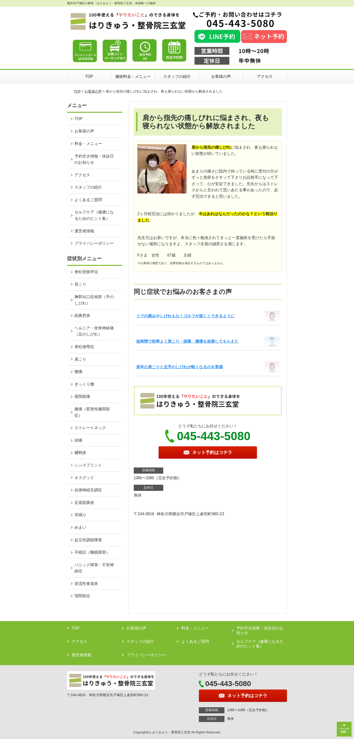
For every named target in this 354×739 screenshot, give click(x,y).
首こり (80, 284)
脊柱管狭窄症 (86, 272)
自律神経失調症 (88, 490)
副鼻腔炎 (82, 315)
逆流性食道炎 (86, 583)
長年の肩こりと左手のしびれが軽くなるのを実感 (179, 367)
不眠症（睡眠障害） (92, 552)
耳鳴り (80, 515)
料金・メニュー (88, 144)
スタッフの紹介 (177, 76)
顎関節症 (82, 596)
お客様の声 (221, 76)
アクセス (265, 76)
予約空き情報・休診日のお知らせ (94, 159)
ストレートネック (90, 428)
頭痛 (78, 440)
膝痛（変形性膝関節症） (92, 412)
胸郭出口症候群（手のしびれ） (94, 300)
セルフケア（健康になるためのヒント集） (94, 215)
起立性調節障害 (88, 540)
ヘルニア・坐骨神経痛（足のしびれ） (94, 331)
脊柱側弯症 (84, 347)
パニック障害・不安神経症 (94, 568)
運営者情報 (84, 231)
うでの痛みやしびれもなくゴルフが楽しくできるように (185, 316)
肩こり (80, 359)
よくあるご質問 (88, 200)
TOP (89, 76)
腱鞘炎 (80, 452)
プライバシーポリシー (94, 243)
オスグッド (84, 478)
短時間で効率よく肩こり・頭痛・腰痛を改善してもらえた (187, 341)
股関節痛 (82, 396)
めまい (80, 527)
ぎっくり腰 (84, 384)
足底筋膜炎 (84, 502)
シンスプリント (88, 465)
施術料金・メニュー (133, 76)
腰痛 (78, 372)
